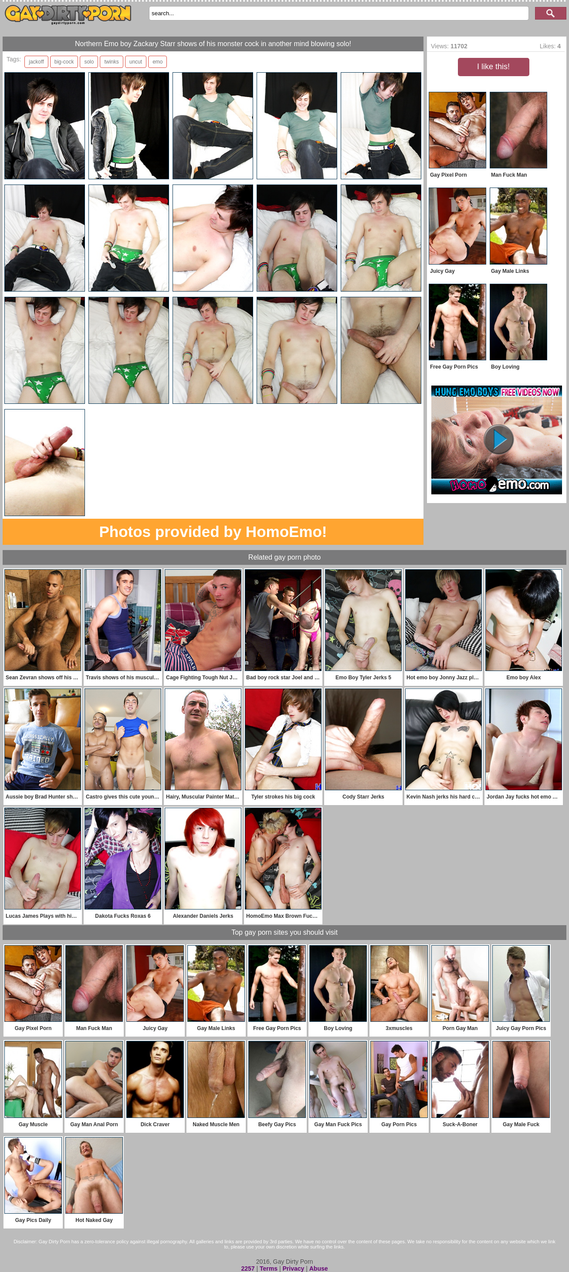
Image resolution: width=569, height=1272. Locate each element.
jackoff (36, 62)
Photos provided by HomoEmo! (213, 531)
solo (89, 62)
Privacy (293, 1268)
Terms (269, 1268)
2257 (247, 1268)
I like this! (493, 66)
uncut (135, 62)
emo (157, 62)
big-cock (64, 62)
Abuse (318, 1268)
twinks (111, 62)
